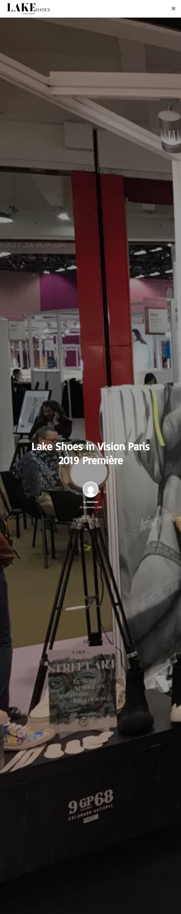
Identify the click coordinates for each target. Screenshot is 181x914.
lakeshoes (92, 501)
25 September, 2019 (90, 507)
